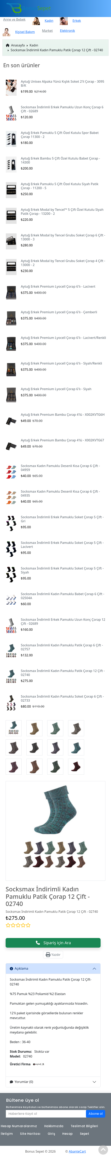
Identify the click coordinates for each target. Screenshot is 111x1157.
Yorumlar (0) (21, 1082)
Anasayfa (15, 45)
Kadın (34, 45)
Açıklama (19, 968)
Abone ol (96, 1113)
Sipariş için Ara (53, 942)
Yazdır (53, 954)
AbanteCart (77, 1151)
